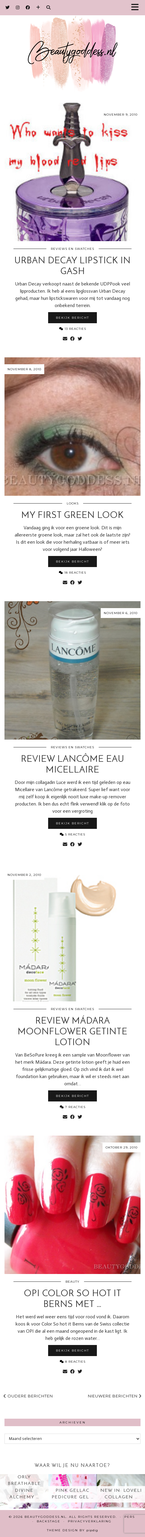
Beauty (72, 1282)
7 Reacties (73, 1107)
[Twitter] (7, 7)
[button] (137, 7)
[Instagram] (18, 7)
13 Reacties (72, 329)
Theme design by (72, 1530)
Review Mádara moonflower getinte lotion (72, 1032)
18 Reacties (72, 573)
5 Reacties (72, 834)
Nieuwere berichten (114, 1396)
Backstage (48, 1521)
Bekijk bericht (72, 318)
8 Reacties (73, 1362)
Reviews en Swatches (72, 249)
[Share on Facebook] (72, 338)
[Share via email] (65, 338)
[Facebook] (28, 7)
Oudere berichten (28, 1396)
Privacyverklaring (90, 1521)
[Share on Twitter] (80, 338)
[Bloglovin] (38, 7)
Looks (73, 503)
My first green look (72, 515)
